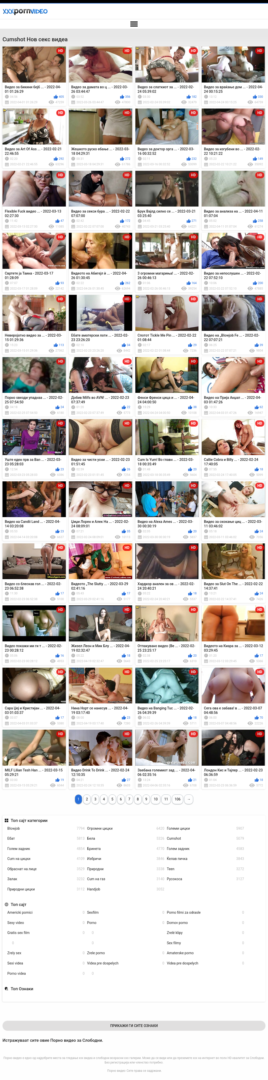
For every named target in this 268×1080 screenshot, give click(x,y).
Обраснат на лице (46, 869)
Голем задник (46, 849)
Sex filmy (205, 943)
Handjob (125, 889)
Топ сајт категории (29, 820)
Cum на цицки (46, 859)
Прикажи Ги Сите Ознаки (134, 1026)
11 (166, 799)
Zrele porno (125, 953)
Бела (125, 838)
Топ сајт (19, 904)
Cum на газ (125, 879)
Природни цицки (46, 889)
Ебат (46, 838)
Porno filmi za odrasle (205, 912)
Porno (125, 923)
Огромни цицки (125, 828)
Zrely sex (46, 953)
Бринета (125, 849)
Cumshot (205, 838)
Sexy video (46, 923)
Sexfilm (125, 912)
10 (156, 799)
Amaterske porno (205, 953)
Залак (46, 879)
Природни (125, 869)
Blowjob (46, 828)
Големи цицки (205, 828)
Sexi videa (46, 963)
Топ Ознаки (22, 988)
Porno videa (46, 973)
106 (178, 799)
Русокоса (205, 879)
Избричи (125, 859)
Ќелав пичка (205, 859)
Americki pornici (46, 912)
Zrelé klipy (205, 933)
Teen (205, 869)
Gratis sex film (46, 933)
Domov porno (205, 923)
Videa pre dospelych (125, 963)
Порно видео (116, 1070)
